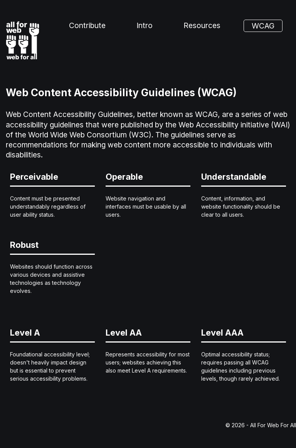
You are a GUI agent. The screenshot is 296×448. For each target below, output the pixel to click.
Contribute (87, 25)
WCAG (263, 25)
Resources (201, 25)
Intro (144, 25)
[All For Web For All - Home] (22, 40)
